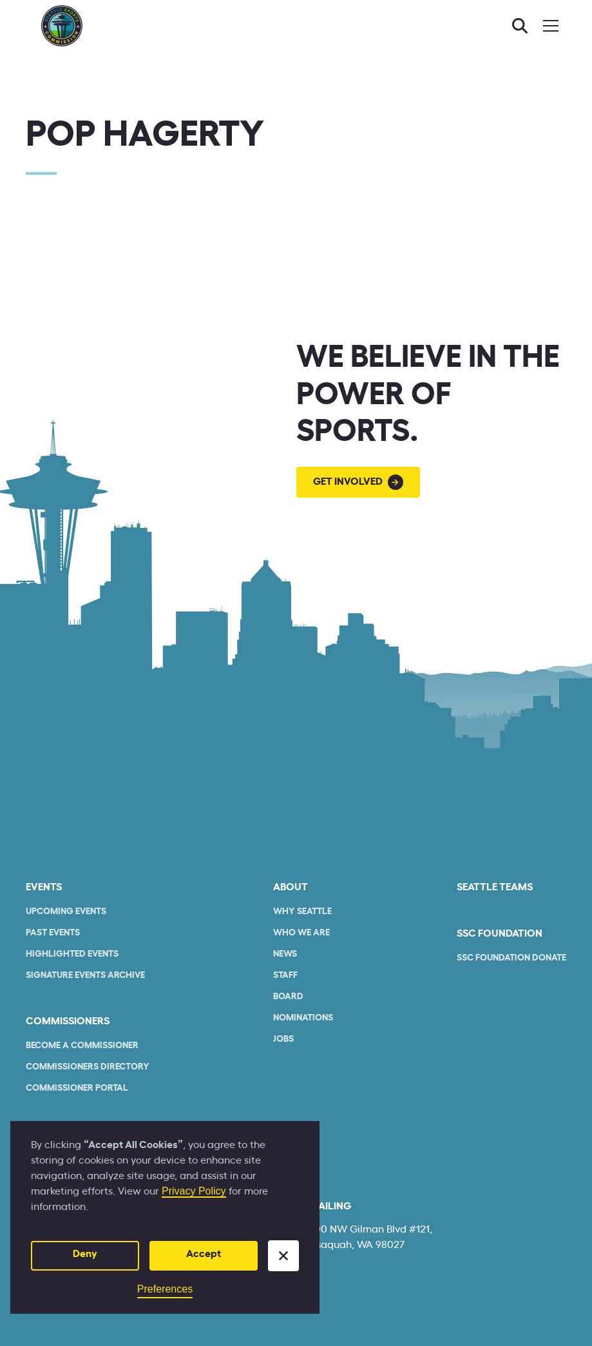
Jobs (283, 1039)
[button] (283, 1255)
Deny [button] (85, 1254)
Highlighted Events (72, 954)
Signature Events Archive (85, 975)
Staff (285, 975)
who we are (301, 932)
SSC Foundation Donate (511, 957)
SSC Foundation (499, 933)
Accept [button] (203, 1254)
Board (288, 996)
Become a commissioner (82, 1045)
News (285, 954)
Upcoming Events (66, 911)
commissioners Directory (87, 1066)
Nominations (303, 1017)
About (290, 887)
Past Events (53, 932)
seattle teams (495, 887)
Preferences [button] (165, 1288)
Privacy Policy (194, 1190)
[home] (62, 25)
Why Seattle (302, 911)
